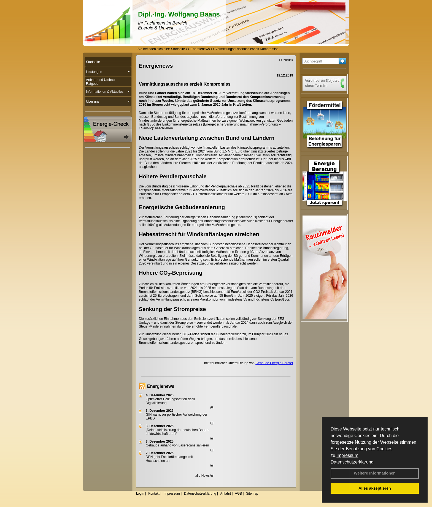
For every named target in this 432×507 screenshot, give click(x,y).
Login (140, 493)
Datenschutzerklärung (352, 462)
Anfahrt (225, 493)
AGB (238, 493)
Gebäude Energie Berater (274, 363)
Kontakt (154, 493)
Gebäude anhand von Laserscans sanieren (177, 445)
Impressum (347, 455)
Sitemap (252, 493)
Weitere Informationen (375, 473)
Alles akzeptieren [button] (374, 488)
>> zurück (286, 60)
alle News (204, 476)
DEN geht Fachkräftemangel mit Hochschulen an (169, 459)
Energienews (160, 386)
